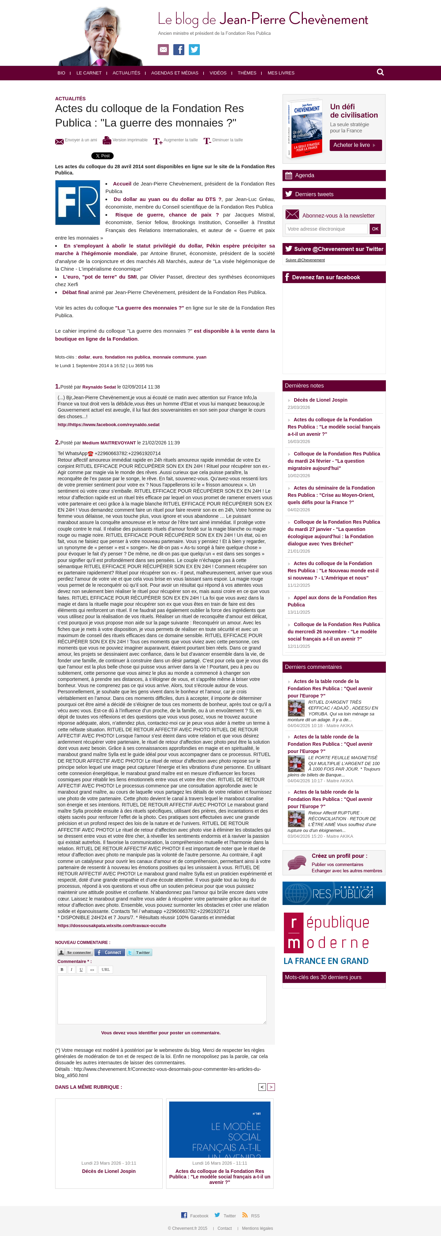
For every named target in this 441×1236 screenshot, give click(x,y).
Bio (61, 73)
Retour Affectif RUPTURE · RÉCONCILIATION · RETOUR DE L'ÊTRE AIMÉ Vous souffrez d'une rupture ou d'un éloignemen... (332, 821)
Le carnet (86, 73)
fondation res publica (127, 357)
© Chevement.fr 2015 (188, 1228)
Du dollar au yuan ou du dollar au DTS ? (168, 199)
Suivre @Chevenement (305, 260)
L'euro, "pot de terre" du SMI (100, 277)
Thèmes (244, 73)
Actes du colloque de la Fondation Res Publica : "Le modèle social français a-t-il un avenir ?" (219, 1176)
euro (97, 357)
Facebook (199, 1216)
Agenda (304, 175)
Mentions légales (255, 1228)
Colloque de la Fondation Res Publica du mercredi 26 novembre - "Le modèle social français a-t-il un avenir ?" (334, 632)
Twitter (230, 1216)
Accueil (122, 184)
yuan (201, 357)
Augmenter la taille (175, 140)
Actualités (123, 73)
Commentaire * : (75, 961)
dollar (84, 357)
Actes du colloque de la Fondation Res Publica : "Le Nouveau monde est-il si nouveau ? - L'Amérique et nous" (333, 571)
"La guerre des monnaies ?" (149, 308)
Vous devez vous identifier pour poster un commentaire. (161, 1032)
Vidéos (215, 73)
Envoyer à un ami (76, 140)
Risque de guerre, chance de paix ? (167, 215)
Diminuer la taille (223, 140)
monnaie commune (173, 357)
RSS (255, 1216)
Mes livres (278, 73)
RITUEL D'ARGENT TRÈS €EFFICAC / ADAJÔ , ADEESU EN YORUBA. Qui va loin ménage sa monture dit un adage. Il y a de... (333, 711)
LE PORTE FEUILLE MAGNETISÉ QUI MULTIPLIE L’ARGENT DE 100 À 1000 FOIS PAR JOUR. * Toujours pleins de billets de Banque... (334, 766)
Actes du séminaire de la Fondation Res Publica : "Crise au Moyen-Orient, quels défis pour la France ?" (331, 495)
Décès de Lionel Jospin (109, 1171)
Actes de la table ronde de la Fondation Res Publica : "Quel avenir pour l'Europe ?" (330, 689)
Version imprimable (125, 140)
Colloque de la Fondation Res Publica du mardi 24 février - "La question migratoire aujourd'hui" (334, 461)
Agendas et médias (171, 73)
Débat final (75, 292)
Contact (223, 1228)
